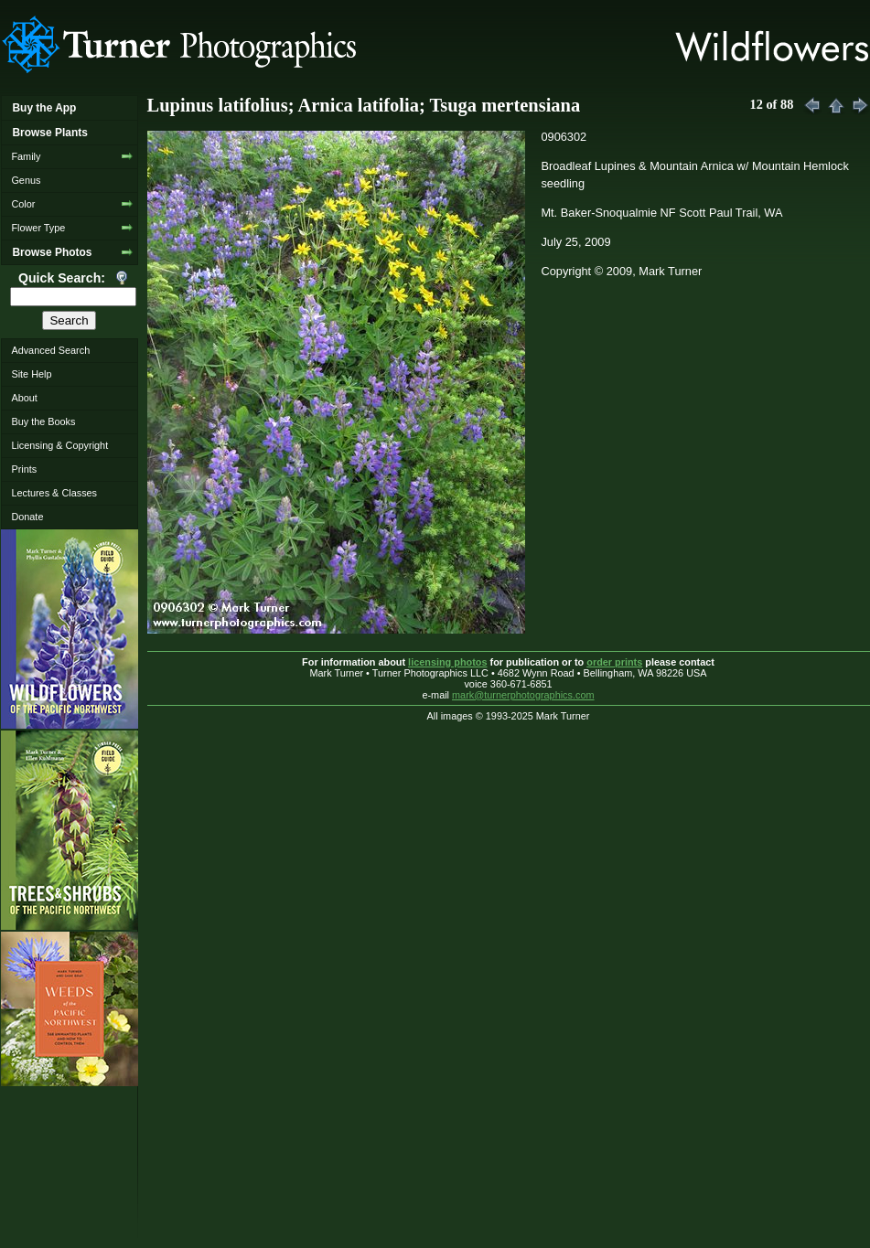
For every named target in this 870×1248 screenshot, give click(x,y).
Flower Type (38, 227)
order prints (614, 661)
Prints (24, 469)
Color (23, 203)
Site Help (31, 373)
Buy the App (44, 107)
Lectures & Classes (54, 492)
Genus (25, 180)
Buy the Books (43, 421)
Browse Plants (49, 132)
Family (25, 156)
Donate (27, 516)
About (24, 397)
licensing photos (447, 661)
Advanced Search (50, 350)
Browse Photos (51, 252)
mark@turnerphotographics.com (523, 694)
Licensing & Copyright (59, 445)
